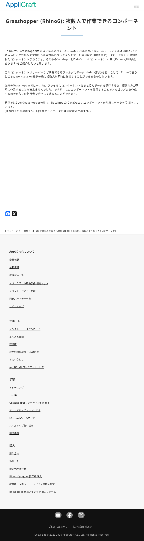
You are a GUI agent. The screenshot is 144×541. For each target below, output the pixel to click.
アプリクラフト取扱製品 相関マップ (28, 283)
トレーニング (16, 387)
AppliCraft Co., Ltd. (74, 534)
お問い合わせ (16, 359)
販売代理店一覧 (17, 468)
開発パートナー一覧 (20, 298)
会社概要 (14, 259)
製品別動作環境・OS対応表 (24, 352)
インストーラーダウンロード (24, 329)
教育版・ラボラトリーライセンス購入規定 (32, 484)
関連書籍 (14, 433)
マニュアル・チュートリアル (24, 410)
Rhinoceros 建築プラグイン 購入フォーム (32, 491)
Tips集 (13, 395)
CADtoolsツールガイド (22, 418)
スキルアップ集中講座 (21, 425)
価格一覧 (14, 461)
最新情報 (14, 267)
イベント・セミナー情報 (22, 291)
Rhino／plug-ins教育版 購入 (25, 476)
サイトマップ (16, 306)
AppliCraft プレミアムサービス (26, 367)
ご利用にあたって (58, 526)
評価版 (12, 344)
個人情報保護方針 (82, 526)
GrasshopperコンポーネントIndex (29, 402)
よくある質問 (16, 336)
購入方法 (14, 453)
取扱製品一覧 (16, 275)
